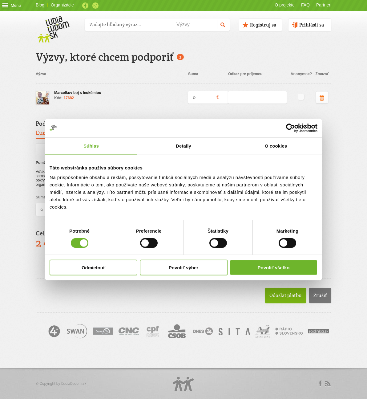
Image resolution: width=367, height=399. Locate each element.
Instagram (95, 5)
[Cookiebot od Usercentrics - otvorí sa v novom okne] (290, 127)
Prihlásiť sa (311, 25)
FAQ (305, 5)
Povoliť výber (183, 267)
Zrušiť (320, 295)
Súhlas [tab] (91, 145)
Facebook (85, 5)
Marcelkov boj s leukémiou (77, 93)
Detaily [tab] (183, 145)
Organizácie (62, 5)
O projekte (285, 5)
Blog (40, 5)
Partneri (323, 5)
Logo (183, 384)
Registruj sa (263, 25)
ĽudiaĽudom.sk (73, 383)
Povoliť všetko (274, 267)
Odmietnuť (93, 267)
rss (327, 384)
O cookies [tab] (276, 145)
